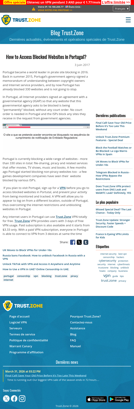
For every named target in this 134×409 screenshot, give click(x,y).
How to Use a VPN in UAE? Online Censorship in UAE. (36, 269)
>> (116, 2)
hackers (120, 257)
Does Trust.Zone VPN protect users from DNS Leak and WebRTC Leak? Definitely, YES (113, 189)
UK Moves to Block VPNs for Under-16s (27, 250)
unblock (124, 267)
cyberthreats (123, 264)
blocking (47, 276)
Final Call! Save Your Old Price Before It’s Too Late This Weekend (114, 126)
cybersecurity (107, 261)
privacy (122, 280)
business (123, 270)
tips (122, 276)
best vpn (122, 253)
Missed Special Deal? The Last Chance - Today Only (113, 211)
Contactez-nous (81, 322)
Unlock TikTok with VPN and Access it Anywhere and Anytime (41, 264)
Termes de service (22, 334)
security (101, 264)
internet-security (108, 253)
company (111, 270)
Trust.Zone (63, 217)
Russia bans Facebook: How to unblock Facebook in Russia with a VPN (44, 257)
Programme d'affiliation (26, 352)
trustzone (103, 267)
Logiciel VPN (18, 322)
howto (102, 270)
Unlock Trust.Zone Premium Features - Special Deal (113, 138)
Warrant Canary (20, 346)
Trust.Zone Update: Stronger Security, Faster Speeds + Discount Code (113, 223)
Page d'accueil (19, 316)
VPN (63, 188)
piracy (74, 276)
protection (123, 260)
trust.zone (61, 276)
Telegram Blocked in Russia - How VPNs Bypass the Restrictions (113, 176)
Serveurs (15, 328)
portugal (9, 276)
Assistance (77, 328)
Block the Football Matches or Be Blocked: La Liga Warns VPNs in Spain (114, 151)
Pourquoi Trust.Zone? (85, 316)
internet (8, 279)
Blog (73, 334)
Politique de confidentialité (28, 340)
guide (115, 276)
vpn (36, 276)
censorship (23, 276)
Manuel (75, 346)
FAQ (73, 340)
